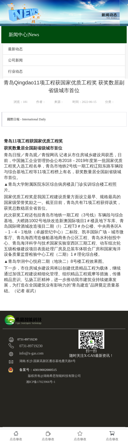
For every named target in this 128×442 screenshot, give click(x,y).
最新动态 (15, 49)
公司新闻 (15, 60)
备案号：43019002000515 (38, 370)
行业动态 (15, 71)
